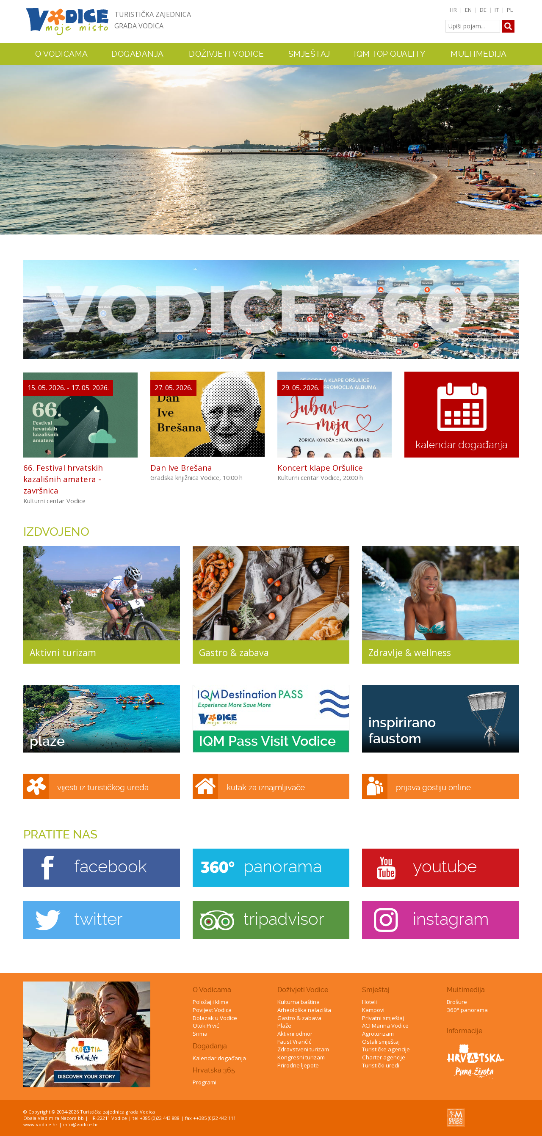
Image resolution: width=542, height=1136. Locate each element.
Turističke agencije (386, 1049)
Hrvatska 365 (214, 1070)
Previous (8, 146)
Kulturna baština (298, 1002)
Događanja (137, 54)
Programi (204, 1082)
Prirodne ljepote (298, 1065)
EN (468, 10)
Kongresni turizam (301, 1057)
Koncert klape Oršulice (320, 467)
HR (453, 10)
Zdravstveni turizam (303, 1049)
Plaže (284, 1025)
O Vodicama (212, 990)
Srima (200, 1033)
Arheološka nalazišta (304, 1010)
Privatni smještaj (383, 1018)
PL (510, 10)
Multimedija (466, 990)
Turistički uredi (380, 1065)
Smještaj (376, 990)
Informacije (464, 1031)
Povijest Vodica (212, 1010)
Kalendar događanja (219, 1058)
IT (497, 10)
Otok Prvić (206, 1025)
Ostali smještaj (381, 1041)
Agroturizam (378, 1033)
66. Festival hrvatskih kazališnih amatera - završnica (63, 479)
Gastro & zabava (299, 1018)
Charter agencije (383, 1057)
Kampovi (373, 1010)
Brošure (457, 1002)
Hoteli (369, 1002)
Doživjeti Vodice (302, 990)
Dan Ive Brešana (181, 467)
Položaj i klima (211, 1002)
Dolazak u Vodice (215, 1018)
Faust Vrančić (294, 1041)
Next (534, 146)
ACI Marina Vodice (385, 1025)
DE (483, 10)
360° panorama (467, 1010)
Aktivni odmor (294, 1033)
